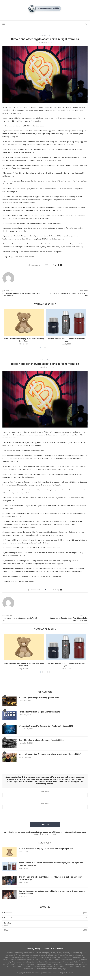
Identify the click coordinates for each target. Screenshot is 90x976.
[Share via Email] (61, 265)
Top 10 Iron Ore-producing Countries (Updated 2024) (41, 740)
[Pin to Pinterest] (58, 265)
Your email (45, 806)
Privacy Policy (33, 948)
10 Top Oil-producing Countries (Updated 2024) (39, 698)
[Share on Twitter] (55, 265)
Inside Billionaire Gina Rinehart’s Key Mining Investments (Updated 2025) (50, 754)
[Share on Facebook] (53, 265)
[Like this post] (48, 265)
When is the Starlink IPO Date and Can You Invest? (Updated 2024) (47, 726)
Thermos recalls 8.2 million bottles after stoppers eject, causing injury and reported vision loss (51, 864)
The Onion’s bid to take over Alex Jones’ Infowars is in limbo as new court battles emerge (50, 878)
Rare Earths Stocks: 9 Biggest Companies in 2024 (40, 712)
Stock (45, 930)
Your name (45, 793)
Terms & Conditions (53, 948)
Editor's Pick (45, 35)
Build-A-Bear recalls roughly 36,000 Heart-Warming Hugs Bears (46, 848)
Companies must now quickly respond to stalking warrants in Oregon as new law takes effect (52, 892)
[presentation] (45, 816)
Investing (7, 923)
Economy (45, 913)
